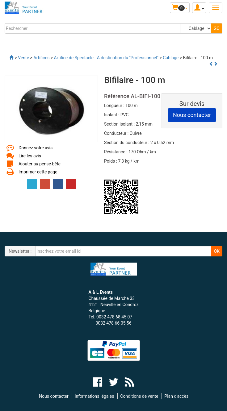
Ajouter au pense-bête (40, 163)
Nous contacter (54, 396)
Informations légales (94, 396)
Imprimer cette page (38, 171)
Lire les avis (30, 155)
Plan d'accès (176, 396)
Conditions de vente (139, 396)
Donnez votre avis (36, 147)
